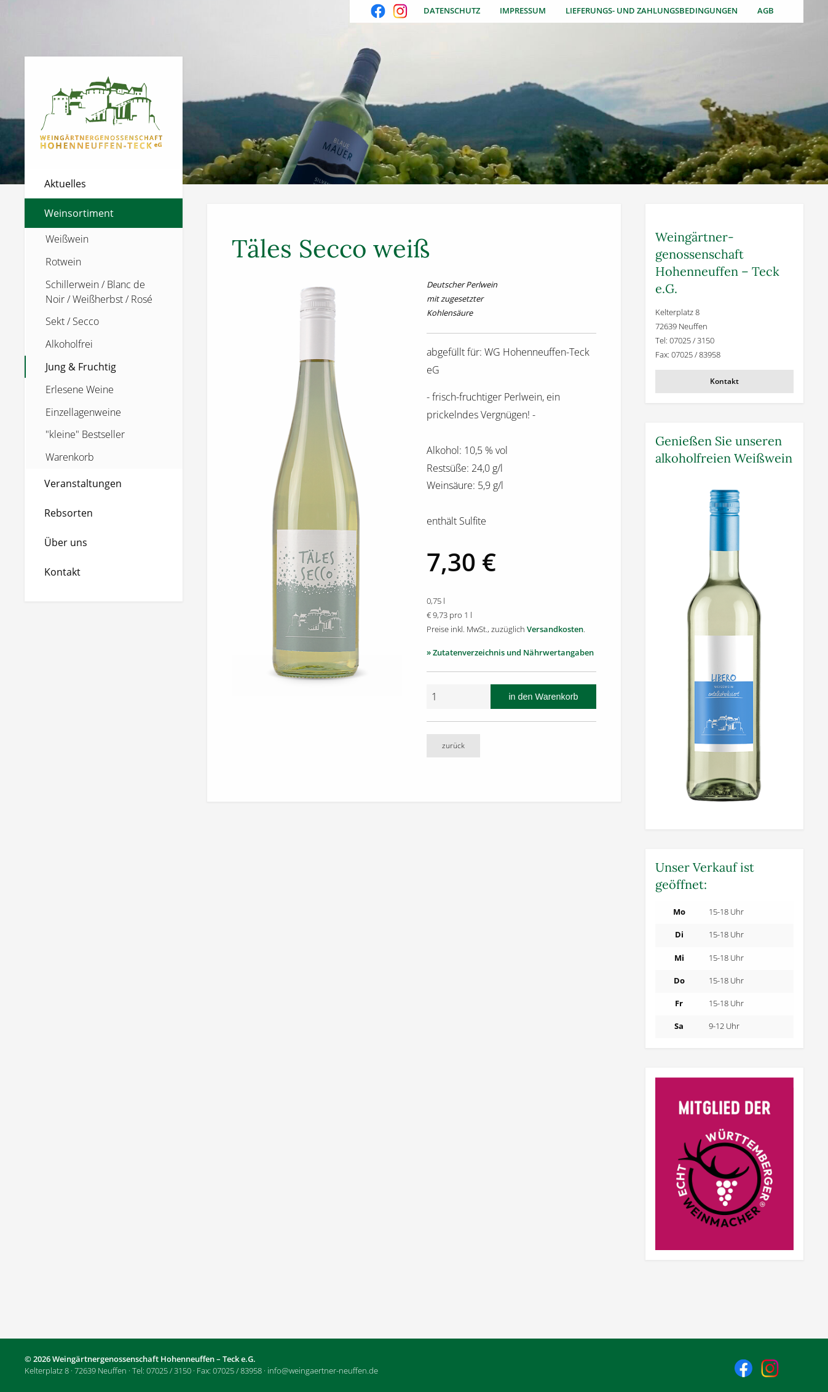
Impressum (523, 10)
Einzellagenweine (83, 412)
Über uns (65, 542)
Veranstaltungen (83, 483)
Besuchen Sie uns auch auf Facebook (379, 12)
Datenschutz (452, 10)
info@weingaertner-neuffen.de (322, 1370)
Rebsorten (68, 513)
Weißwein (67, 239)
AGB (765, 10)
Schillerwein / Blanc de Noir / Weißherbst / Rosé (98, 292)
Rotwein (63, 261)
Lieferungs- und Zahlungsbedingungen (652, 10)
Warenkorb (69, 457)
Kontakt (62, 572)
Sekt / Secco (72, 321)
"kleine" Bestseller (85, 434)
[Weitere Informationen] (724, 647)
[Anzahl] (459, 696)
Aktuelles (65, 183)
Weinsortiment (79, 213)
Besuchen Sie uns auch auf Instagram (401, 12)
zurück (453, 745)
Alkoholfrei (69, 344)
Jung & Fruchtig (80, 366)
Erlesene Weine (79, 389)
